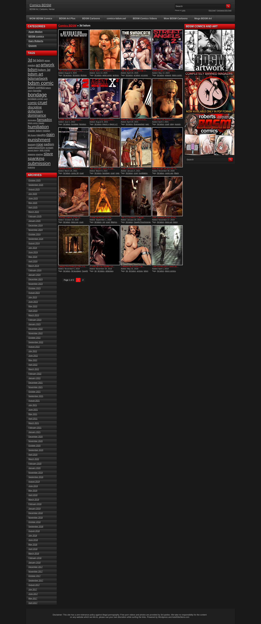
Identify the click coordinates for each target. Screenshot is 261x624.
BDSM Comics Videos (145, 18)
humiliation (143, 173)
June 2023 (33, 302)
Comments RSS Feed (224, 10)
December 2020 (35, 437)
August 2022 (34, 347)
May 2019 (32, 490)
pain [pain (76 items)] (50, 134)
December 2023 (35, 279)
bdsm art (74, 222)
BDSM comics (36, 36)
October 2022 (34, 338)
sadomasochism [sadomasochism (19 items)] (36, 147)
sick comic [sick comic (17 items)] (45, 150)
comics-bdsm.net (116, 18)
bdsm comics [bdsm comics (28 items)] (36, 87)
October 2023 (34, 288)
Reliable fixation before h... (70, 168)
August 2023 (34, 293)
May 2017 (32, 598)
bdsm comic (177, 75)
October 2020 (34, 446)
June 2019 (33, 486)
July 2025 (32, 194)
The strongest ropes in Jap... (102, 168)
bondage (74, 124)
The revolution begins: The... (71, 70)
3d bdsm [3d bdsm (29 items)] (38, 60)
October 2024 (34, 234)
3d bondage (76, 271)
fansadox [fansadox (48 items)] (44, 120)
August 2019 (34, 481)
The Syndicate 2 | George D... (134, 70)
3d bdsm (76, 75)
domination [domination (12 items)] (32, 120)
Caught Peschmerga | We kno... (72, 266)
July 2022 (32, 351)
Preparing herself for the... (101, 217)
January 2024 (34, 275)
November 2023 (35, 284)
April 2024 (32, 261)
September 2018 (35, 526)
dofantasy (109, 271)
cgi (104, 222)
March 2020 (33, 459)
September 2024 (35, 239)
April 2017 (32, 603)
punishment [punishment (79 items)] (39, 139)
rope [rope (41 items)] (39, 144)
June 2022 (33, 356)
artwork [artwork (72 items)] (47, 64)
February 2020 (34, 464)
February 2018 (34, 558)
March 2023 (33, 315)
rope (117, 173)
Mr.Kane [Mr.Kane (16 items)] (32, 135)
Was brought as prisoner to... (165, 168)
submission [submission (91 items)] (39, 163)
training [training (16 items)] (31, 167)
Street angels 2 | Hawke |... (164, 70)
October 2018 (34, 522)
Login (183, 10)
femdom (82, 124)
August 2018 (34, 531)
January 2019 (34, 508)
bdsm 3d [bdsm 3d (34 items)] (44, 70)
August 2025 (34, 189)
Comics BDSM (40, 5)
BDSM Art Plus (67, 18)
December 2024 (35, 225)
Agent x (105, 124)
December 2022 (35, 329)
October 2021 (34, 392)
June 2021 (33, 410)
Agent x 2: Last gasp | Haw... (102, 119)
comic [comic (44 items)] (32, 103)
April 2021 (32, 419)
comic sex (169, 173)
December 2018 (35, 513)
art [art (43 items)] (38, 65)
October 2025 (34, 180)
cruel (167, 124)
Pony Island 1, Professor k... (102, 70)
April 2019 (32, 495)
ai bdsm (137, 75)
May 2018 (32, 544)
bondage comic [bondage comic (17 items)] (35, 99)
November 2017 (35, 571)
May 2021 (32, 414)
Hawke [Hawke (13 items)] (41, 123)
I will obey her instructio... (163, 119)
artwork (168, 75)
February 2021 (34, 428)
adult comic (107, 75)
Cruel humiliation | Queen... (133, 168)
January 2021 (34, 432)
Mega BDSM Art (203, 18)
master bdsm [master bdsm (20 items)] (35, 130)
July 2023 (32, 297)
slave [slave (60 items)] (48, 154)
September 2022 (35, 342)
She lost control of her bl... (69, 217)
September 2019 (35, 477)
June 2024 (33, 252)
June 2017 (33, 594)
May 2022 (32, 360)
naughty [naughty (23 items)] (41, 135)
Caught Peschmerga (142, 222)
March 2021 (33, 423)
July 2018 (32, 535)
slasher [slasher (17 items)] (39, 154)
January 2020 (34, 468)
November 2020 (35, 441)
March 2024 (33, 266)
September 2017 (35, 580)
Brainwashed (139, 124)
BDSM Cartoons (91, 18)
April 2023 (32, 311)
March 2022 (33, 369)
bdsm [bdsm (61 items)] (33, 69)
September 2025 (35, 185)
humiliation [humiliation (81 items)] (38, 126)
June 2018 (33, 540)
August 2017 (34, 585)
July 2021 (32, 405)
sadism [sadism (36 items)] (49, 144)
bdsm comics (170, 271)
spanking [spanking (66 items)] (36, 158)
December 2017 (35, 567)
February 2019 (34, 504)
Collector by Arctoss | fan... (133, 266)
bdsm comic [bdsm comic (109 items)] (40, 83)
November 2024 (35, 230)
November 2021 (35, 387)
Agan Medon (35, 31)
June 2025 (33, 198)
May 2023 (32, 306)
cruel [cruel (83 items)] (42, 102)
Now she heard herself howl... (134, 119)
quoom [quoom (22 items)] (32, 144)
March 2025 (33, 212)
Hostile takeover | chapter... (70, 119)
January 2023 (34, 324)
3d (95, 271)
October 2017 (34, 576)
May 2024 (32, 257)
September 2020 (35, 450)
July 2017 (32, 589)
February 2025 (34, 216)
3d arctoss (67, 75)
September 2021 (35, 396)
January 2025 (34, 221)
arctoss (116, 75)
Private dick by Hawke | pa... (102, 266)
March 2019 (33, 499)
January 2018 (34, 562)
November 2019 (35, 472)
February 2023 (34, 320)
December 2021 (35, 383)
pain (147, 124)
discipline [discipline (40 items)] (35, 107)
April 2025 (32, 207)
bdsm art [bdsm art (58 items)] (35, 74)
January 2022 (34, 378)
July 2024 (32, 248)
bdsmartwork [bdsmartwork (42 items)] (38, 78)
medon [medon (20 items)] (46, 130)
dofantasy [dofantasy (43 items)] (35, 111)
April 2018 (32, 549)
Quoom (32, 45)
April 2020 (32, 455)
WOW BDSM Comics (40, 18)
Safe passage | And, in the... (164, 217)
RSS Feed (212, 10)
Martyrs (114, 222)
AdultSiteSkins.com (180, 617)
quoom (178, 124)
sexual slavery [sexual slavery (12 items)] (33, 150)
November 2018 (35, 517)
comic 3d (75, 173)
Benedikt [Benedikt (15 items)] (37, 91)
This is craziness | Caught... (133, 217)
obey (172, 124)
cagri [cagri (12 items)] (46, 99)
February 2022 (34, 374)
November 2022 (35, 333)
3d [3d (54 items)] (30, 60)
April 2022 (32, 365)
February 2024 (34, 270)
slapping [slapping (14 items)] (31, 154)
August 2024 (34, 243)
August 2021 (34, 401)
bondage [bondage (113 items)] (37, 94)
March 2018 (33, 553)
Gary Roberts (35, 41)
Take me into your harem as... (165, 266)
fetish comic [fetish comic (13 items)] (33, 123)
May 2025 (32, 203)
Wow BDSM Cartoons (176, 18)
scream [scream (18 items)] (49, 147)
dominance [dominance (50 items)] (37, 115)
